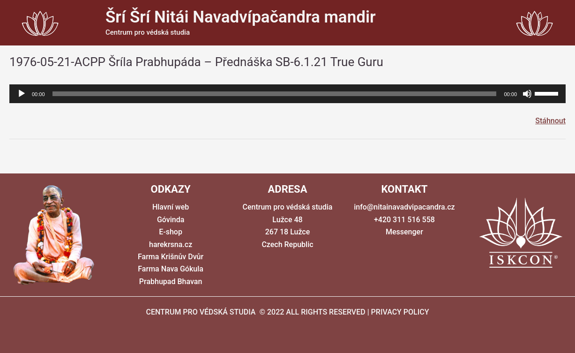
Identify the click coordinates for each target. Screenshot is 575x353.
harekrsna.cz (170, 244)
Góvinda (170, 219)
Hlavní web (170, 207)
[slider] (274, 93)
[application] (287, 93)
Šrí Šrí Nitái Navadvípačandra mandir (240, 17)
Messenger (404, 231)
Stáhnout (550, 120)
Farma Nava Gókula (170, 268)
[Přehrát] (21, 93)
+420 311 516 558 (404, 219)
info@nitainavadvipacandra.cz (404, 207)
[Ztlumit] (527, 93)
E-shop (170, 231)
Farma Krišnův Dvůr (170, 256)
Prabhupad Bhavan (170, 281)
